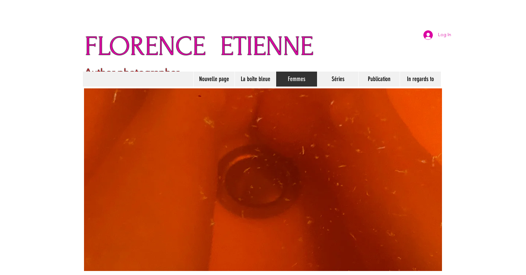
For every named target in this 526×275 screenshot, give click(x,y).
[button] (255, 79)
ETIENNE (266, 46)
